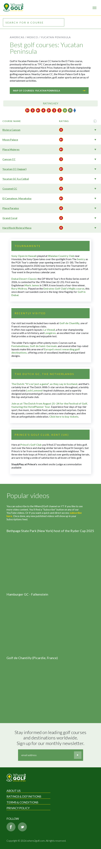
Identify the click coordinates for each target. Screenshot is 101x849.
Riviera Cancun (11, 129)
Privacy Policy (18, 808)
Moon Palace (10, 139)
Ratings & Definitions (24, 796)
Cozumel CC (9, 188)
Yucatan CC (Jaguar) (14, 168)
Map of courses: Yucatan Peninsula (49, 90)
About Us (13, 790)
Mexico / (33, 37)
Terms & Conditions (22, 802)
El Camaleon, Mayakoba (16, 198)
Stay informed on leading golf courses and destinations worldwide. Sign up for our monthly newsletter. (51, 738)
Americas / (18, 37)
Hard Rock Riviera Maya (16, 227)
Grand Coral (9, 217)
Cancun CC (8, 159)
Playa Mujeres (11, 149)
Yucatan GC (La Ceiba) (15, 178)
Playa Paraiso (10, 208)
